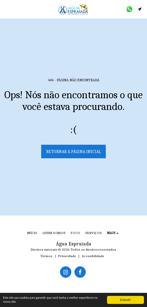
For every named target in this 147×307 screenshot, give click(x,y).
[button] (7, 8)
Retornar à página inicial (73, 151)
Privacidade (67, 256)
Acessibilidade (93, 256)
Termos (46, 256)
